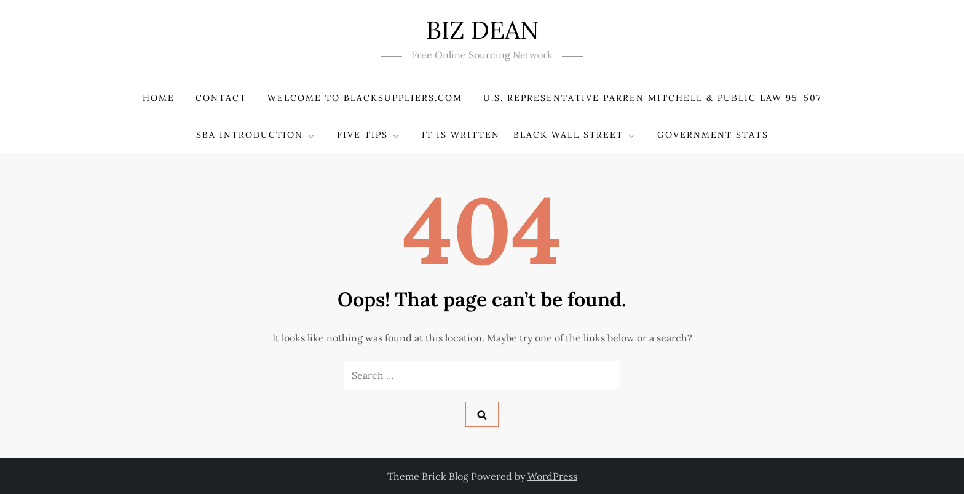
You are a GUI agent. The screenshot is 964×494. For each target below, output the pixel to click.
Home (159, 97)
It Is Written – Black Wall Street (529, 135)
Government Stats (712, 134)
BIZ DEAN (482, 30)
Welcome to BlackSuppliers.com (364, 97)
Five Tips (369, 135)
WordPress (552, 476)
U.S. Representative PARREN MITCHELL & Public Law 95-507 (652, 97)
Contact (221, 97)
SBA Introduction (256, 135)
